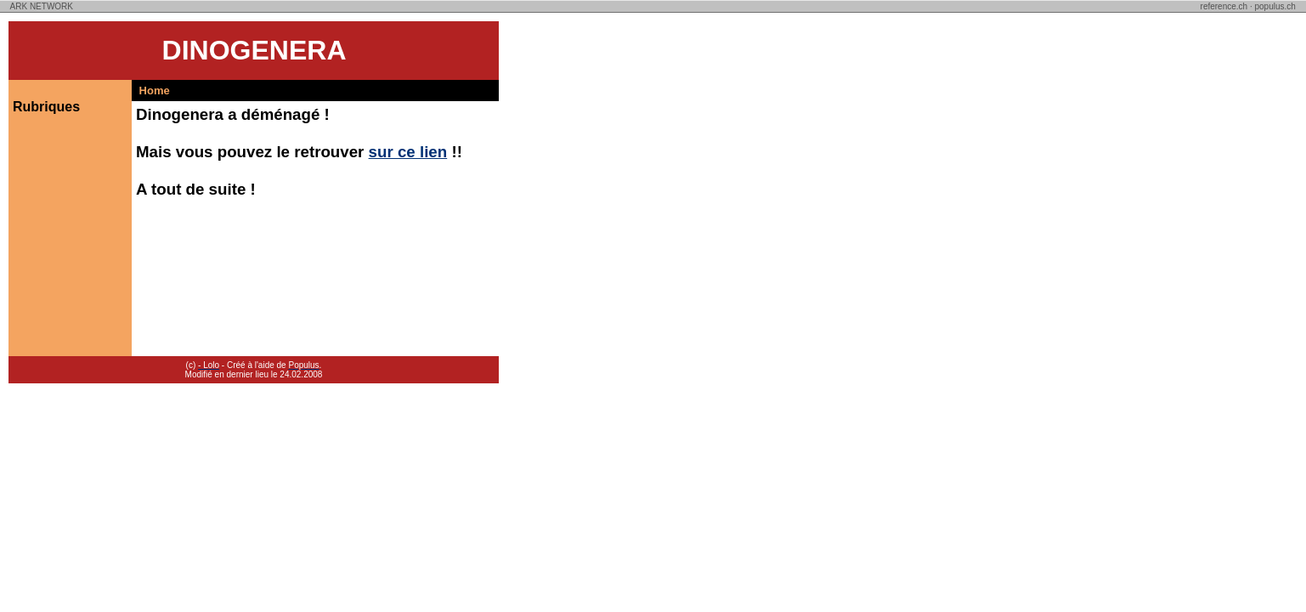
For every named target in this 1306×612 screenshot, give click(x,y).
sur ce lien (408, 152)
